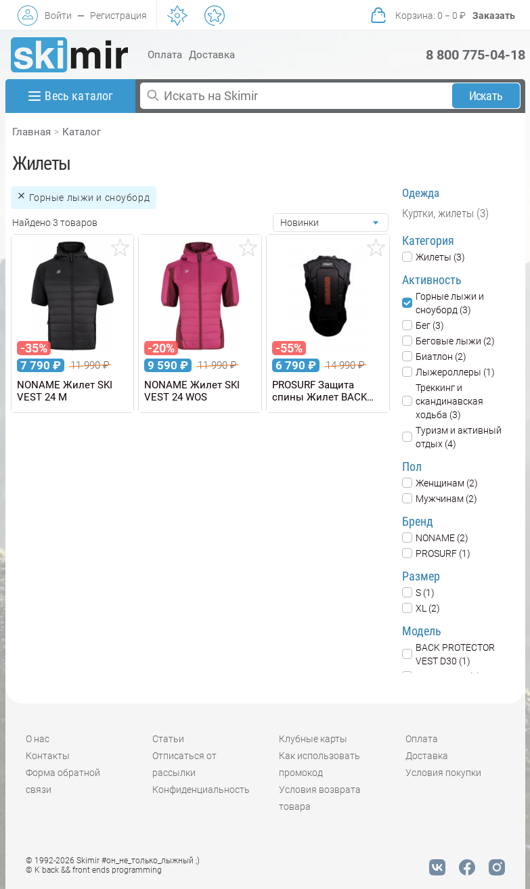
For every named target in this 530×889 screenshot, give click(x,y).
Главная (31, 132)
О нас (37, 738)
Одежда (420, 193)
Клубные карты (313, 738)
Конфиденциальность (201, 789)
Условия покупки (443, 772)
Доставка (212, 55)
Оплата (165, 55)
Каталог (81, 132)
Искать (485, 96)
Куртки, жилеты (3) (445, 213)
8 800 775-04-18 (475, 55)
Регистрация (118, 15)
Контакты (48, 755)
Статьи (168, 738)
